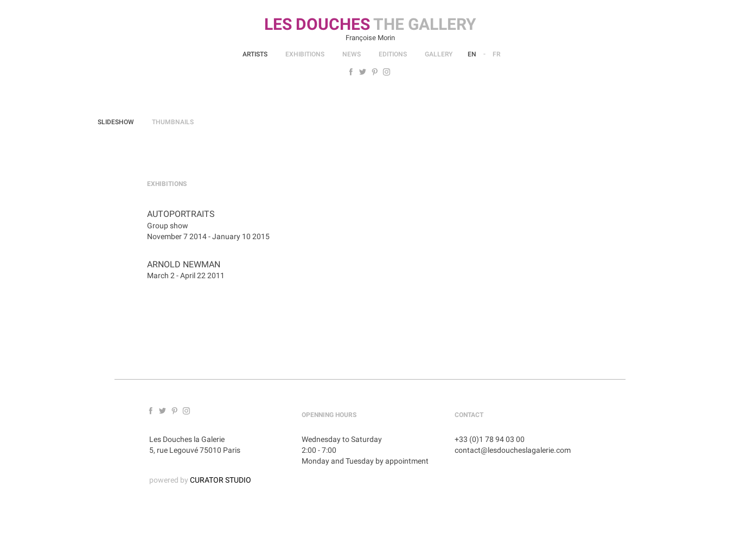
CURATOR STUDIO (220, 480)
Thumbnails (173, 122)
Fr (496, 54)
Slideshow (116, 122)
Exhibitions (304, 54)
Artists (255, 54)
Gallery (438, 54)
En (472, 54)
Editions (393, 54)
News (351, 54)
